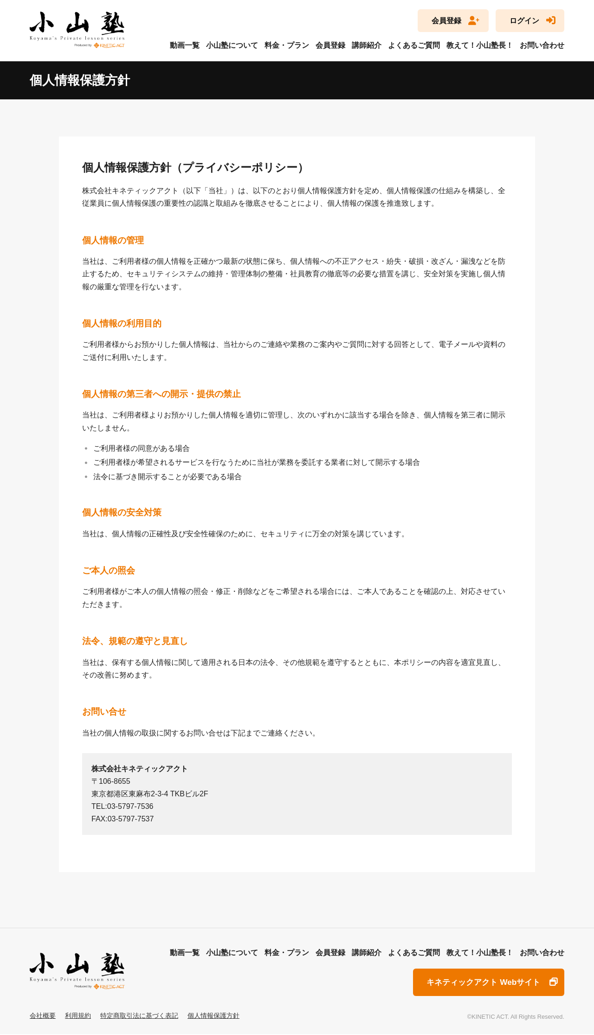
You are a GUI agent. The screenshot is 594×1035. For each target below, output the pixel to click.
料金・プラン (287, 45)
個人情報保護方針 (213, 1016)
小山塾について (232, 45)
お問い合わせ (542, 45)
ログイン (524, 21)
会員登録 (446, 21)
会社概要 (43, 1016)
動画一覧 (185, 45)
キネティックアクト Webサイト (480, 982)
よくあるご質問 (414, 45)
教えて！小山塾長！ (479, 45)
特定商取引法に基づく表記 (139, 1016)
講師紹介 (366, 45)
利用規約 (78, 1016)
